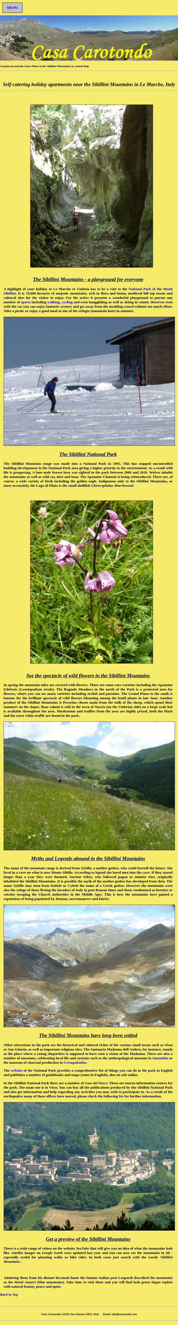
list (122, 1096)
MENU (12, 7)
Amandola (160, 1058)
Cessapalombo (75, 1062)
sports (26, 302)
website (16, 1070)
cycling (67, 302)
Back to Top (9, 1294)
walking (53, 302)
